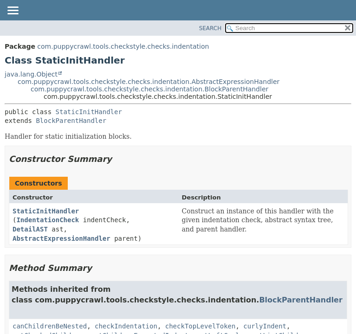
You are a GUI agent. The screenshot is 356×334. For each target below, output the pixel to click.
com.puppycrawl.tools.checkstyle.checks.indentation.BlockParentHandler (149, 89)
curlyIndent (264, 326)
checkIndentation (126, 326)
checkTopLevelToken (200, 326)
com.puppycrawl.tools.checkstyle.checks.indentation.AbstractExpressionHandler (148, 81)
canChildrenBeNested (50, 326)
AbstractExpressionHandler (61, 238)
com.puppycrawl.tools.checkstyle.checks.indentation (123, 46)
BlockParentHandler (71, 120)
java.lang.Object (31, 74)
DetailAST (30, 229)
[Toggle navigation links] (12, 11)
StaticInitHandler (89, 112)
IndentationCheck (47, 220)
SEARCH (210, 28)
